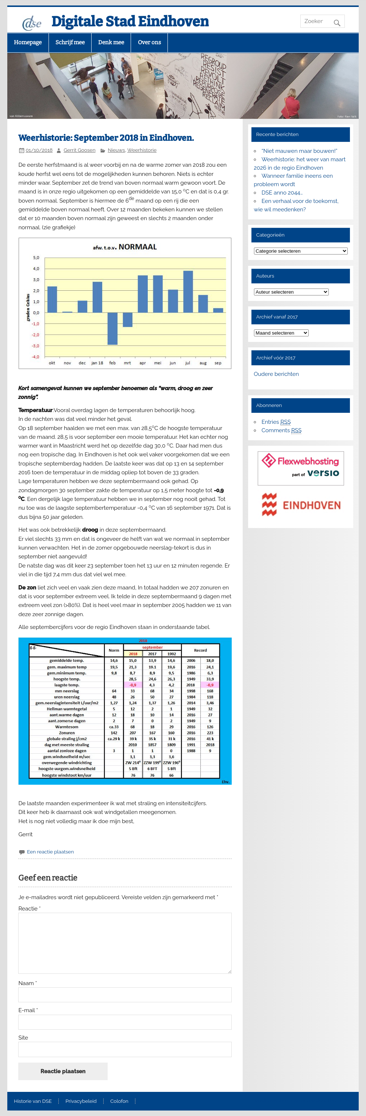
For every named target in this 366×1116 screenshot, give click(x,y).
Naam (27, 983)
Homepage (28, 42)
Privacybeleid (80, 1101)
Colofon (119, 1101)
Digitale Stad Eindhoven (130, 21)
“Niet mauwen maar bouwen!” (300, 151)
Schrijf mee (70, 42)
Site (23, 1038)
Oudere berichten (276, 374)
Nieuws (116, 150)
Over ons (149, 42)
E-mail (28, 1010)
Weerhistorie (142, 150)
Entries (276, 422)
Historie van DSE (33, 1101)
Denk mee (111, 42)
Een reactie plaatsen (50, 852)
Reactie (29, 909)
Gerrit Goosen (79, 150)
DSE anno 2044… (282, 192)
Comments (282, 430)
